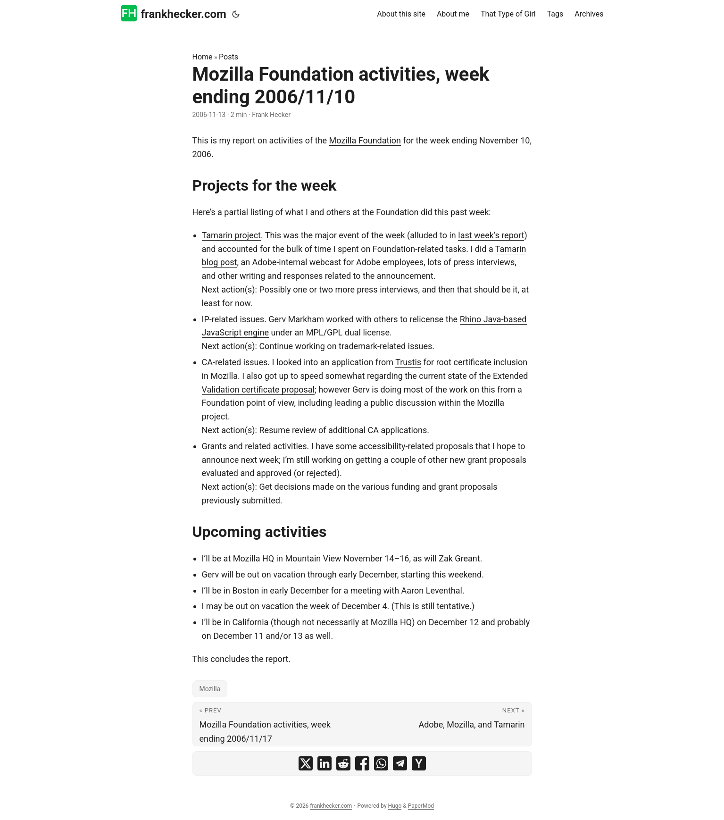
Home (202, 56)
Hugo (395, 806)
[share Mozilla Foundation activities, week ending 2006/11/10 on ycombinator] (419, 763)
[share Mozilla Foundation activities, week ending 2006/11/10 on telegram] (400, 763)
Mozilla (210, 689)
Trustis (408, 362)
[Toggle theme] (235, 14)
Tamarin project (231, 235)
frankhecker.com (173, 13)
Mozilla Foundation (365, 140)
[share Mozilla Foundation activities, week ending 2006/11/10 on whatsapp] (381, 763)
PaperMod (421, 806)
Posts (228, 56)
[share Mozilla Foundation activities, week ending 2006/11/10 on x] (306, 763)
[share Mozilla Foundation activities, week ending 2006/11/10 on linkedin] (324, 763)
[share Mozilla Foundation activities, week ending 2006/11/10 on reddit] (343, 763)
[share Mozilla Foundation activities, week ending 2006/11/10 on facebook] (362, 763)
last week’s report (491, 235)
